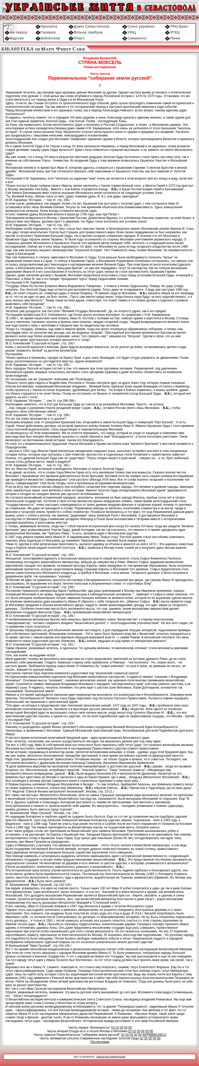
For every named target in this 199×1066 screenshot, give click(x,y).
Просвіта (46, 26)
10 (158, 1035)
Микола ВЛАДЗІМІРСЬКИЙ (110, 1057)
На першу (16, 32)
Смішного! (134, 38)
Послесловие (99, 1042)
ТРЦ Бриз (176, 26)
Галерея (46, 32)
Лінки (172, 38)
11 (163, 1035)
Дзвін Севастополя (89, 26)
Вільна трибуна (86, 32)
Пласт (77, 38)
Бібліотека (48, 38)
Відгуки (14, 38)
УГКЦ (172, 32)
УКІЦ (129, 32)
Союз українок (138, 26)
